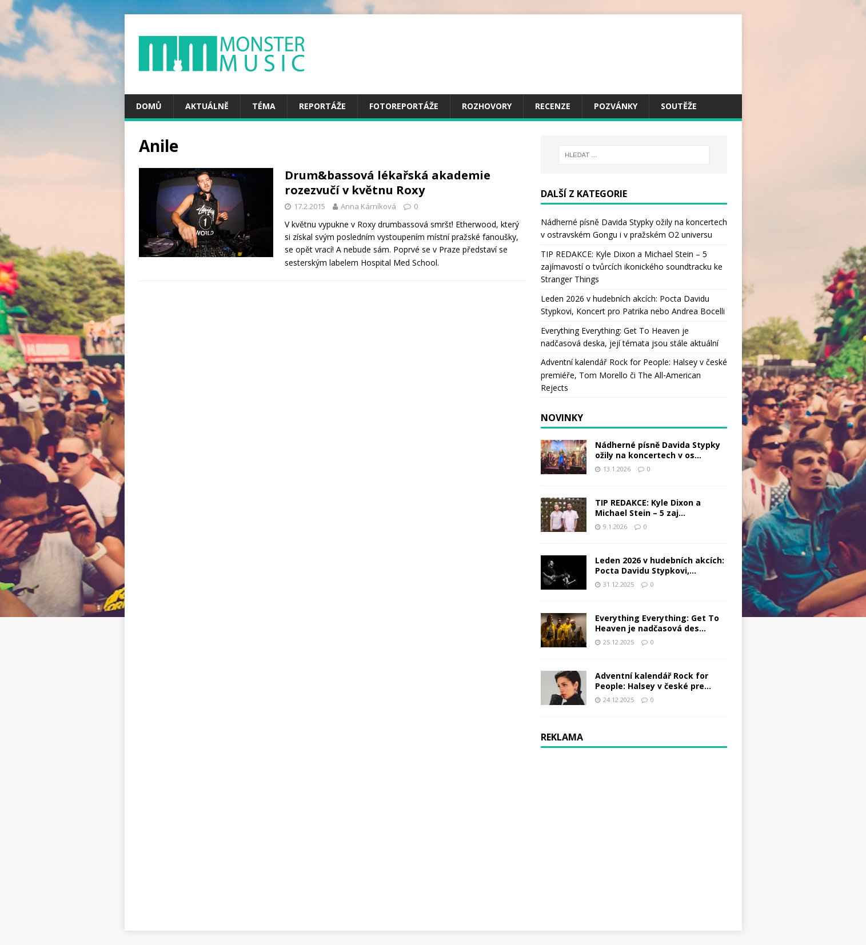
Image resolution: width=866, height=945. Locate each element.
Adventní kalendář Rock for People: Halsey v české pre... (653, 680)
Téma (264, 106)
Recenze (552, 106)
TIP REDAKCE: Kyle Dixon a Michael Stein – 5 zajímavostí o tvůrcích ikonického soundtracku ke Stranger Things (632, 267)
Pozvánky (615, 106)
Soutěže (679, 106)
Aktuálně (207, 106)
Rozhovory (487, 106)
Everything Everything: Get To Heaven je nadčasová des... (657, 623)
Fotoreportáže (403, 106)
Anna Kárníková (368, 206)
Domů (149, 106)
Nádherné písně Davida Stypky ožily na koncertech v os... (657, 450)
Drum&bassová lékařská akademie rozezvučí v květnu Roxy (387, 182)
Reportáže (322, 106)
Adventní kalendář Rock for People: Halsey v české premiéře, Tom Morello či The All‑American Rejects (634, 375)
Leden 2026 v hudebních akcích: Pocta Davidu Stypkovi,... (659, 565)
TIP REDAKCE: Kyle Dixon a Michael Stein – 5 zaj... (648, 507)
